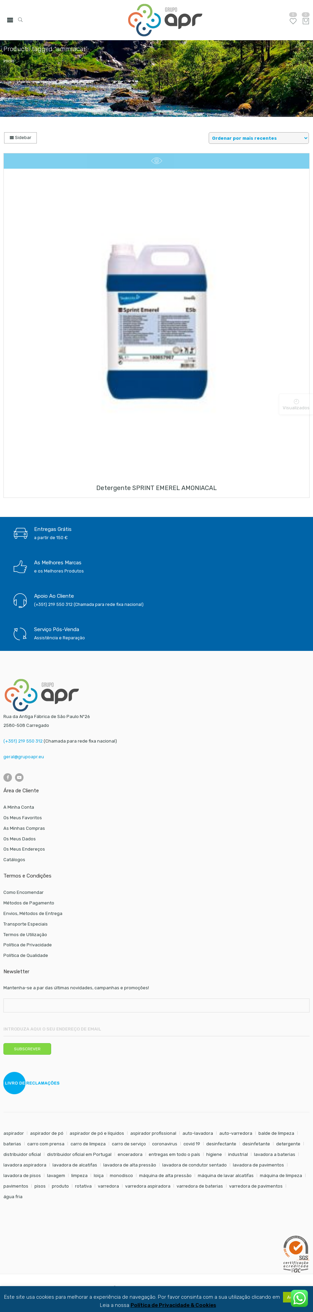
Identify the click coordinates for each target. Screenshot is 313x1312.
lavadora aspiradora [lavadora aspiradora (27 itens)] (24, 1165)
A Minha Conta (18, 807)
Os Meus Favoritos (22, 817)
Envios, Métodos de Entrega (32, 913)
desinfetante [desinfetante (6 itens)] (256, 1143)
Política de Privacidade (27, 944)
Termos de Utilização (25, 934)
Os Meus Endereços (24, 849)
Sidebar (20, 137)
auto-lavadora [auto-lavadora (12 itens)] (197, 1133)
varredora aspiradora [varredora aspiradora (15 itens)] (147, 1186)
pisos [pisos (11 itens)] (40, 1186)
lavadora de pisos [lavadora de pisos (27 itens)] (22, 1175)
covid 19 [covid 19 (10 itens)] (191, 1143)
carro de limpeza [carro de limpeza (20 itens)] (88, 1143)
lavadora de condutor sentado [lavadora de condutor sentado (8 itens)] (194, 1165)
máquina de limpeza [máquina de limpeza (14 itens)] (281, 1175)
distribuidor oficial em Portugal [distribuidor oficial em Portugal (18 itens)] (79, 1154)
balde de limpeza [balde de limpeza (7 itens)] (276, 1133)
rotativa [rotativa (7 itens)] (83, 1186)
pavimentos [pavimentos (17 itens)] (15, 1186)
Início (8, 60)
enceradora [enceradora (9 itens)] (130, 1154)
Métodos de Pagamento (28, 902)
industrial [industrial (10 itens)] (238, 1154)
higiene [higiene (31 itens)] (214, 1154)
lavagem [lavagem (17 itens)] (56, 1175)
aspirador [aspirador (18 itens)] (13, 1133)
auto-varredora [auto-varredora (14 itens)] (235, 1133)
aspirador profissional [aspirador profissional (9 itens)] (153, 1133)
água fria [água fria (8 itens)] (13, 1196)
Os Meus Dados (19, 838)
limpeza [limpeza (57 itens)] (79, 1175)
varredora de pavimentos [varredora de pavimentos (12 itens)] (256, 1186)
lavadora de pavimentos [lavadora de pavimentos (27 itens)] (258, 1165)
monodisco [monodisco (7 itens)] (121, 1175)
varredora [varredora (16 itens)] (108, 1186)
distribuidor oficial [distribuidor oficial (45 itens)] (22, 1154)
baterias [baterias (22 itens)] (12, 1143)
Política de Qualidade (25, 955)
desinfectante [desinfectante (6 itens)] (221, 1143)
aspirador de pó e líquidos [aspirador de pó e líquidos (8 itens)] (97, 1133)
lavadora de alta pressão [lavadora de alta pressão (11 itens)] (129, 1165)
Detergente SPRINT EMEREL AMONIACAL (156, 488)
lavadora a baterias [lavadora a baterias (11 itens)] (274, 1154)
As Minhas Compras (24, 828)
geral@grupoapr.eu (23, 756)
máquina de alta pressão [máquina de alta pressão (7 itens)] (165, 1175)
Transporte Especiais (25, 924)
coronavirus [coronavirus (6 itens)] (164, 1143)
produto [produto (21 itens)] (60, 1186)
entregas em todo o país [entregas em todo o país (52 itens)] (174, 1154)
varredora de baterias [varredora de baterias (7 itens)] (200, 1186)
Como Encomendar (23, 892)
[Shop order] (259, 138)
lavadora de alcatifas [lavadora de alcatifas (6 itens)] (75, 1165)
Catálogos (14, 859)
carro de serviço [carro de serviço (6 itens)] (129, 1143)
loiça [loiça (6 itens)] (99, 1175)
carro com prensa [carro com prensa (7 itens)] (45, 1143)
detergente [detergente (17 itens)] (288, 1143)
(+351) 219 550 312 (23, 741)
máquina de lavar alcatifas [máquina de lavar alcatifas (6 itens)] (226, 1175)
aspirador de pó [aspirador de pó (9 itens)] (46, 1133)
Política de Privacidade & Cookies (173, 1305)
